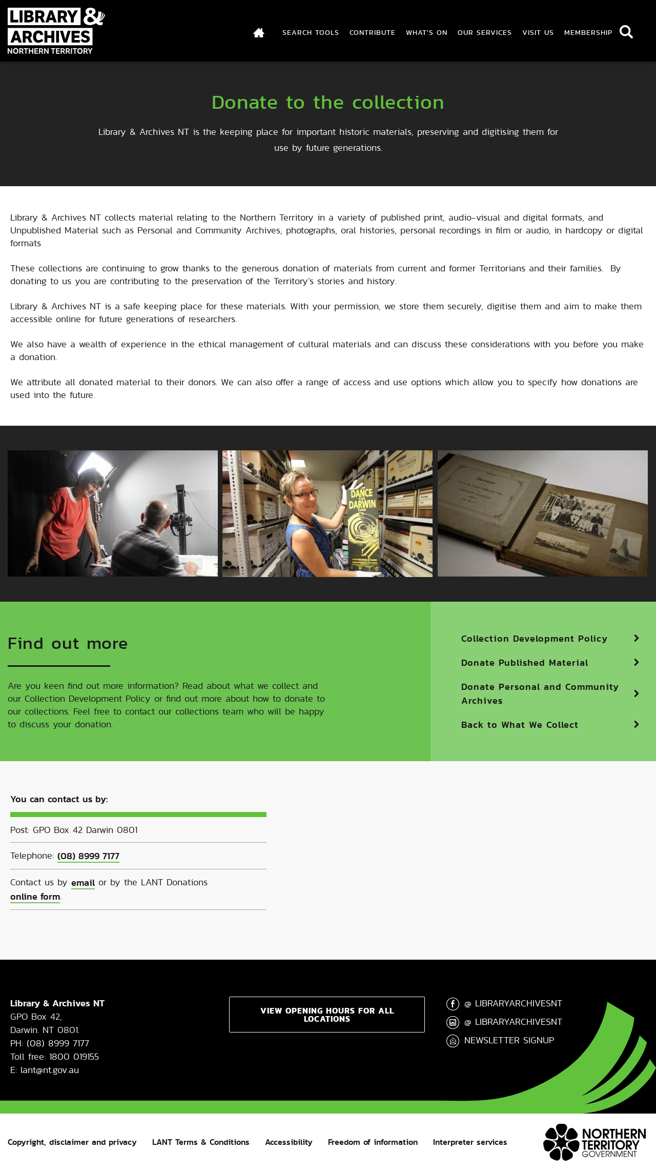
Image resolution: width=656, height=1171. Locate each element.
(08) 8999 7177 (88, 856)
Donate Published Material (524, 662)
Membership (588, 32)
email (83, 882)
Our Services (485, 32)
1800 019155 (74, 1056)
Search (626, 31)
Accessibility (289, 1142)
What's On (426, 32)
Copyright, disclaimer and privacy (72, 1142)
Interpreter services (470, 1142)
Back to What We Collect (520, 724)
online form (35, 896)
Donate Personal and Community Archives (540, 693)
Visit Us (538, 32)
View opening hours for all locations (327, 1014)
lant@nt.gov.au (49, 1069)
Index (259, 32)
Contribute (373, 32)
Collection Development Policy (534, 638)
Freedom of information (373, 1142)
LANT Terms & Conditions (201, 1142)
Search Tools (310, 32)
